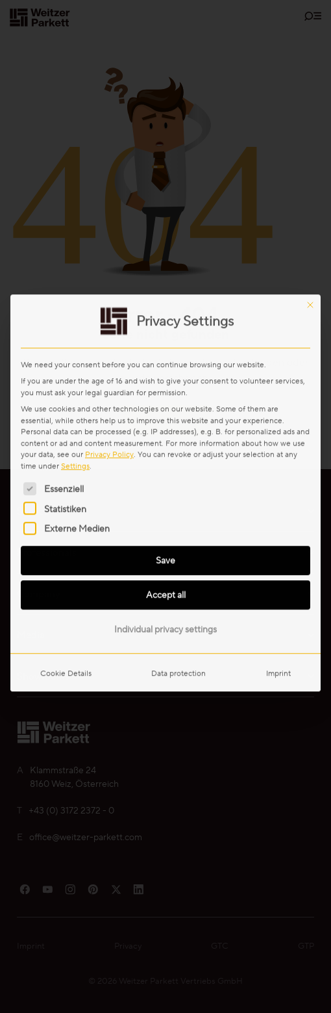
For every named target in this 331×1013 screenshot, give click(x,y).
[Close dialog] (310, 137)
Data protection (178, 505)
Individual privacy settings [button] (165, 461)
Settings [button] (75, 298)
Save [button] (165, 393)
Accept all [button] (166, 427)
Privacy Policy (109, 286)
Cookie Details (66, 505)
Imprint (278, 505)
